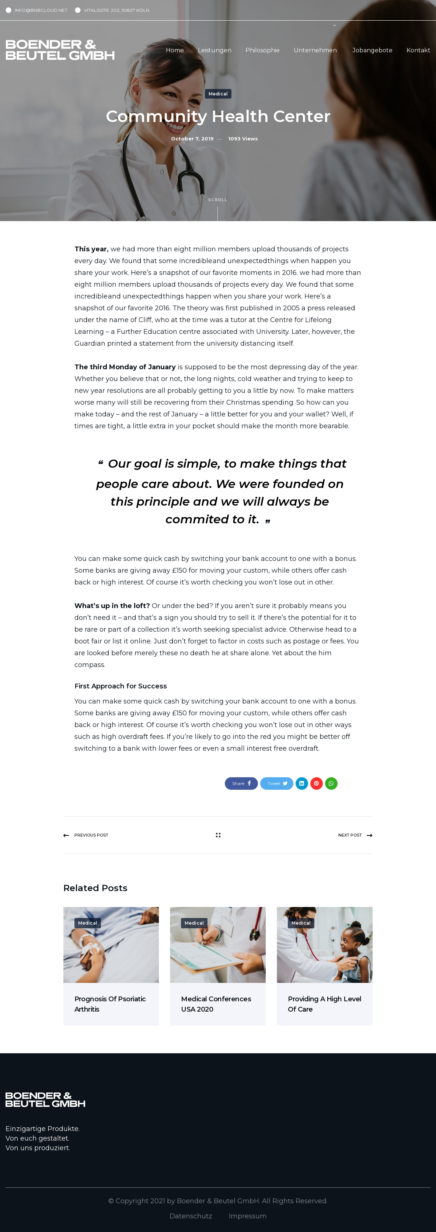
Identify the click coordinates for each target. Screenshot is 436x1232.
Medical (218, 94)
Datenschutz (191, 1216)
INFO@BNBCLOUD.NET (41, 10)
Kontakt (418, 50)
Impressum (248, 1216)
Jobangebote (373, 50)
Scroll (218, 209)
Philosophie (262, 50)
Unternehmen (315, 50)
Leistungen (214, 50)
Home (175, 50)
